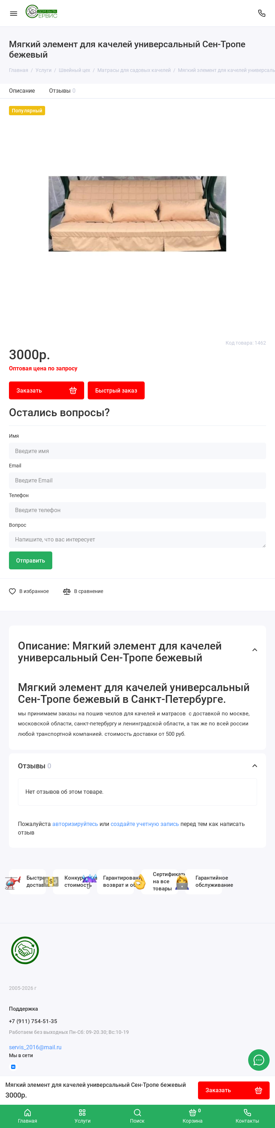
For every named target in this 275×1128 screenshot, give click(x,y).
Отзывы (62, 90)
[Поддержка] (261, 13)
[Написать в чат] (259, 1060)
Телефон (19, 495)
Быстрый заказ (116, 390)
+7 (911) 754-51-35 (33, 1021)
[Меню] (13, 13)
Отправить (30, 560)
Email (15, 465)
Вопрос (17, 525)
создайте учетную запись (145, 824)
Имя (14, 436)
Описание (22, 90)
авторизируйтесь (75, 824)
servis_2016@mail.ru (35, 1047)
